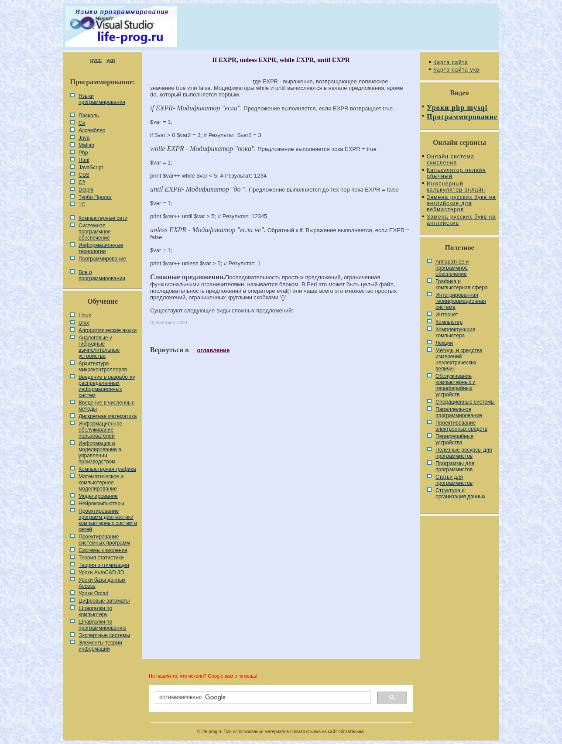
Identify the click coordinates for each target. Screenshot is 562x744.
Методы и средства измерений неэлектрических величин (459, 359)
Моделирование (98, 496)
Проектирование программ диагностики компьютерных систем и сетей (108, 520)
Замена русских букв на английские (461, 220)
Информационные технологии (101, 248)
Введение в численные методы (107, 406)
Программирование (102, 259)
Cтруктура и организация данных (460, 493)
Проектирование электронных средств (461, 426)
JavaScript (91, 168)
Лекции (444, 343)
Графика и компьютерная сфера (461, 284)
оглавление (213, 350)
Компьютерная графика (107, 469)
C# (82, 182)
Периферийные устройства (454, 439)
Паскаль (89, 116)
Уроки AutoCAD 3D (101, 572)
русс (95, 60)
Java (84, 138)
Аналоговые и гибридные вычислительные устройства (99, 347)
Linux (85, 315)
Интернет (446, 315)
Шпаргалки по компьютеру (95, 611)
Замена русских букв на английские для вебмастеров (461, 203)
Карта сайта (450, 62)
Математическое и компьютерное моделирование (101, 482)
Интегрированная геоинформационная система (460, 301)
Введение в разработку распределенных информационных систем (107, 386)
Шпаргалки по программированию (102, 625)
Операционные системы (465, 402)
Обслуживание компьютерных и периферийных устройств (455, 385)
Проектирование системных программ (104, 540)
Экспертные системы (104, 635)
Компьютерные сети (103, 218)
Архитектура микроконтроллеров (103, 366)
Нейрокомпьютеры (101, 504)
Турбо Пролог (95, 197)
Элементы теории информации (100, 646)
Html (84, 160)
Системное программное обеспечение (95, 232)
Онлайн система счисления (450, 160)
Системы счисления (103, 550)
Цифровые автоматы (104, 601)
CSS (84, 175)
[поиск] (262, 698)
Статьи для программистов (454, 480)
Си (82, 123)
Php (83, 153)
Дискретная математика (108, 416)
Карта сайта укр (456, 70)
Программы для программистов (454, 466)
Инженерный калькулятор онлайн (456, 187)
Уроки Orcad (93, 593)
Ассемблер (92, 130)
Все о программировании (102, 275)
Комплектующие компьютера (455, 332)
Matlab (86, 145)
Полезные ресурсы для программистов (463, 453)
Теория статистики (101, 558)
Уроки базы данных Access (102, 583)
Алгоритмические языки (108, 330)
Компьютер (449, 322)
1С (82, 205)
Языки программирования (102, 99)
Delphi (86, 190)
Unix (84, 323)
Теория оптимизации (104, 565)
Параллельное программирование (458, 412)
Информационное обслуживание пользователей (100, 430)
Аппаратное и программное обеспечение (452, 268)
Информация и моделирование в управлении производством (100, 452)
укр (110, 60)
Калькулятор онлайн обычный (456, 173)
